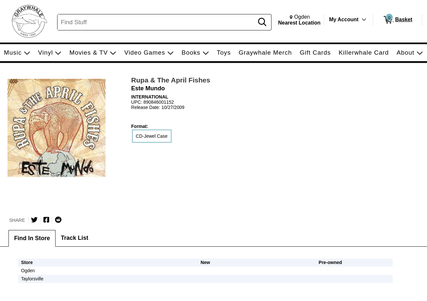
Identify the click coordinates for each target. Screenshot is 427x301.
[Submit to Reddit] (58, 220)
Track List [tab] (74, 238)
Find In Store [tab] (32, 238)
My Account (343, 19)
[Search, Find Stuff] (156, 22)
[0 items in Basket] (397, 20)
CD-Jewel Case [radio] (152, 136)
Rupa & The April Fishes (170, 80)
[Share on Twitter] (34, 220)
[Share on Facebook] (46, 220)
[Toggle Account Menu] (364, 20)
